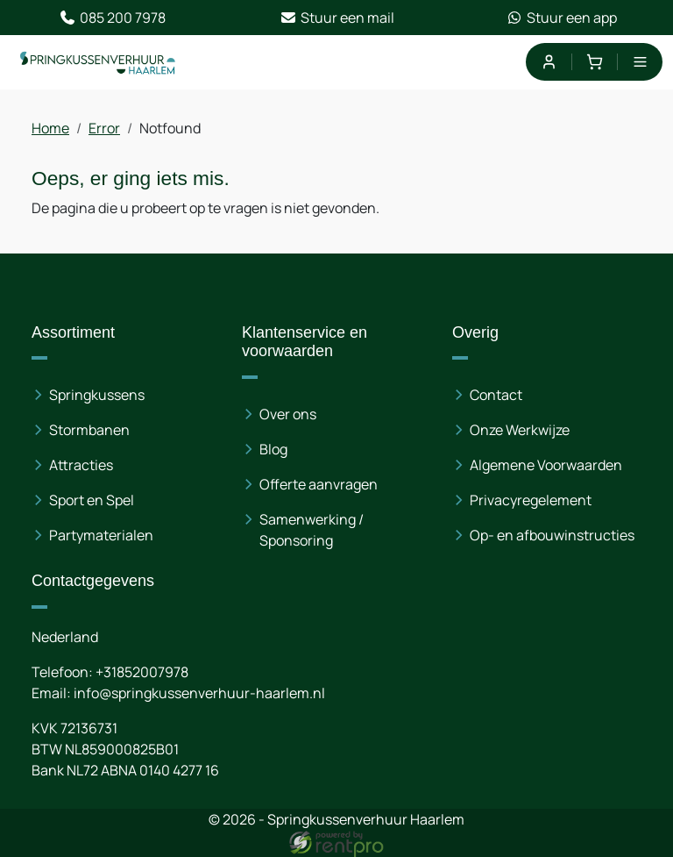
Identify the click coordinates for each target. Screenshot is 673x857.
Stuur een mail (337, 17)
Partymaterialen (101, 535)
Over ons (287, 414)
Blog (273, 449)
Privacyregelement (531, 500)
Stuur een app (561, 17)
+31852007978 (142, 672)
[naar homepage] (98, 62)
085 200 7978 (112, 17)
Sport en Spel (91, 500)
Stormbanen (89, 429)
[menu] (640, 62)
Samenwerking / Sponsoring (311, 530)
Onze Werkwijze (520, 429)
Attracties (81, 465)
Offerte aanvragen (318, 484)
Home (50, 128)
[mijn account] (548, 62)
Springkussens (97, 394)
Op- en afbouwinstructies (552, 535)
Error (104, 128)
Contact (496, 394)
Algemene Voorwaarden (546, 465)
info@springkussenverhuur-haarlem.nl (199, 693)
